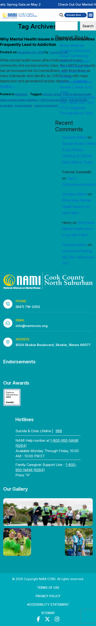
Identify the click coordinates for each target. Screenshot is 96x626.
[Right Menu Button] (90, 15)
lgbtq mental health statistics (19, 100)
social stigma (23, 105)
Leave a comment (46, 105)
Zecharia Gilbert (74, 137)
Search (88, 26)
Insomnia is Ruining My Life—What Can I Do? (78, 257)
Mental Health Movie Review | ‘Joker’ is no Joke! (76, 87)
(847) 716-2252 (28, 307)
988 (59, 431)
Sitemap (48, 613)
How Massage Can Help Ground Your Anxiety (75, 71)
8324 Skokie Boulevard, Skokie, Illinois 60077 (53, 345)
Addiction (21, 94)
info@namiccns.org (32, 326)
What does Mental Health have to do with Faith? (76, 206)
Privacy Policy (48, 596)
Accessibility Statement (48, 604)
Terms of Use (48, 587)
